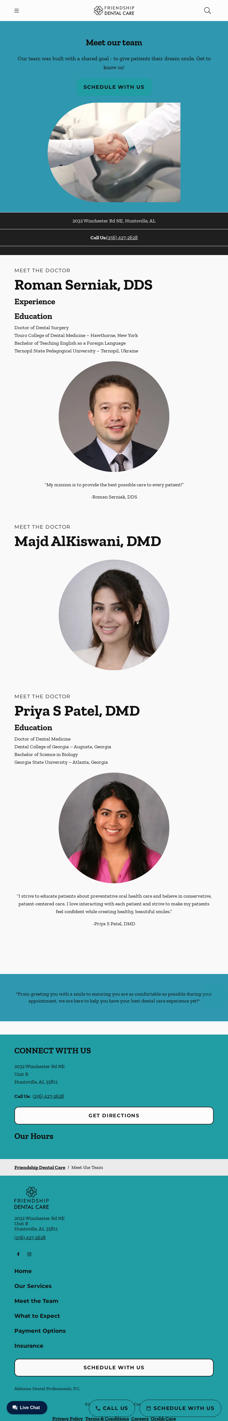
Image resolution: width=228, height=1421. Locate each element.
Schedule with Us (114, 87)
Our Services (33, 1286)
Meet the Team (36, 1301)
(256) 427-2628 (122, 238)
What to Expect (37, 1316)
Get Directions (114, 1116)
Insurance (28, 1345)
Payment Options (40, 1331)
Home (23, 1271)
